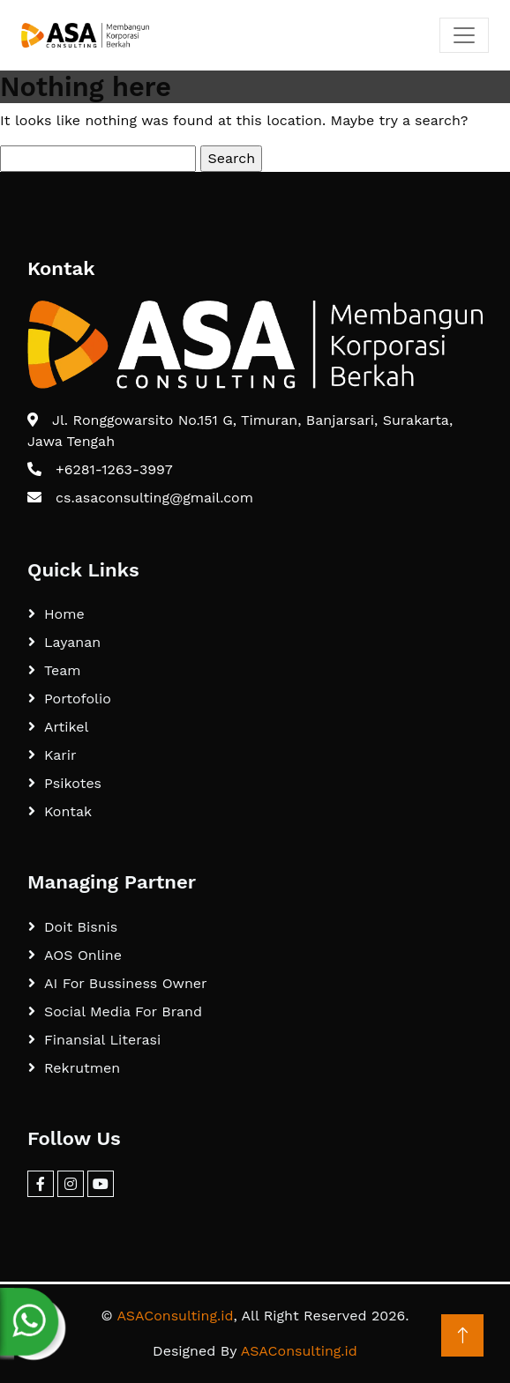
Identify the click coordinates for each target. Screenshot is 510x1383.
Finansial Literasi (102, 1039)
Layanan (72, 642)
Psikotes (72, 783)
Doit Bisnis (80, 926)
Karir (60, 755)
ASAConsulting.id (174, 1315)
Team (62, 670)
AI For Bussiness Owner (125, 983)
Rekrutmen (82, 1068)
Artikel (66, 726)
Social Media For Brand (123, 1011)
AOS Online (83, 955)
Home (64, 614)
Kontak (68, 811)
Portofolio (77, 698)
